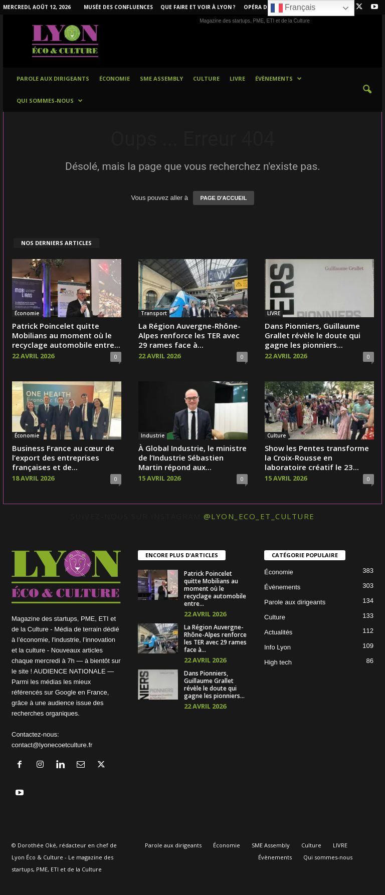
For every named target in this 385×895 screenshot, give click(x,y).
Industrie (152, 435)
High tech (278, 662)
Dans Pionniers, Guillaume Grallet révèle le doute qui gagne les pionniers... (312, 335)
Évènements (278, 79)
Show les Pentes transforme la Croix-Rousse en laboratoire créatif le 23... (317, 457)
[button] (367, 90)
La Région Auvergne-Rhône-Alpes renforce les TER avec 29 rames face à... (189, 335)
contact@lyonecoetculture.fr (52, 745)
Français (293, 8)
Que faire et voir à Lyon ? (198, 7)
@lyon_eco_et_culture (259, 516)
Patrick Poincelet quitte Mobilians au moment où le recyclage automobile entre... (66, 335)
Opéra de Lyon (265, 7)
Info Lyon (277, 647)
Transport (154, 313)
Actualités (278, 632)
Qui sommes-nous (50, 101)
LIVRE (237, 78)
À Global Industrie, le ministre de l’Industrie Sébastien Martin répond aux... (192, 457)
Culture (206, 78)
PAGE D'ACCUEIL (224, 198)
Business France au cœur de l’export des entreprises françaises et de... (63, 457)
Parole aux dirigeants (53, 78)
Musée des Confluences (118, 7)
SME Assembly (161, 78)
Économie (114, 78)
